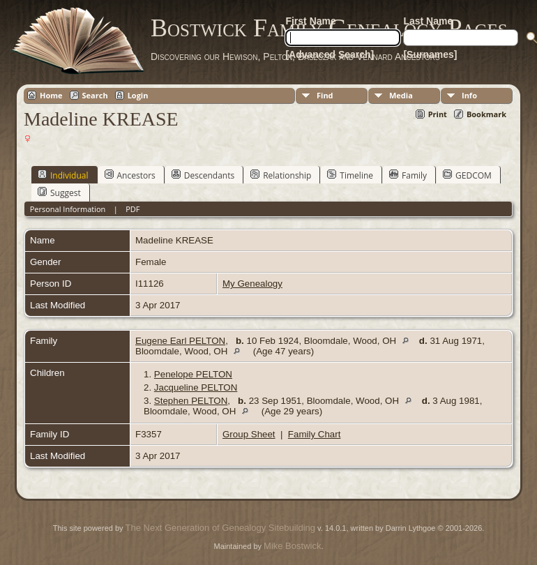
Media (401, 95)
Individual (63, 175)
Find (325, 95)
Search (95, 95)
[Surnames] (430, 54)
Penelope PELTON (193, 374)
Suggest (59, 192)
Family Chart (314, 434)
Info (469, 95)
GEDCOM (467, 175)
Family (408, 175)
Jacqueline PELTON (196, 387)
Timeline (350, 175)
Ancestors (130, 175)
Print (437, 114)
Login (138, 95)
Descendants (203, 175)
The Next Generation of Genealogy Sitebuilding (220, 527)
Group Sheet (248, 434)
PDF (132, 209)
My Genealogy (252, 283)
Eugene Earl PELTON (180, 341)
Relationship (280, 175)
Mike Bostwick (292, 546)
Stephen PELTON (190, 401)
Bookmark (486, 114)
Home (51, 95)
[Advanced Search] (329, 54)
